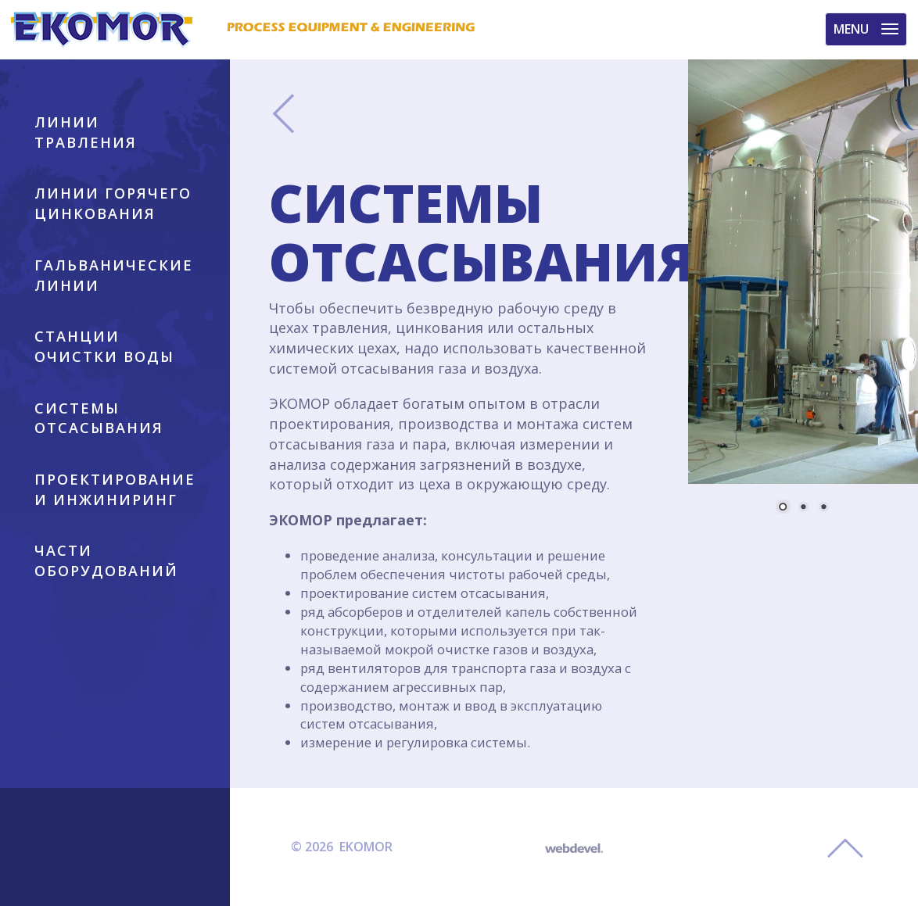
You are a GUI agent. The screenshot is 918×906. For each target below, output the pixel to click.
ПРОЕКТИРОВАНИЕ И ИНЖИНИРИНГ (114, 489)
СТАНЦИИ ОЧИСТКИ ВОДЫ (104, 346)
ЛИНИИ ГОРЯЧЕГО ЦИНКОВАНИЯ (113, 203)
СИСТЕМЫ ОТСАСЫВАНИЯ (98, 418)
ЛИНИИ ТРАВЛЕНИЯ (85, 132)
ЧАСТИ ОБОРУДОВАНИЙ (106, 560)
